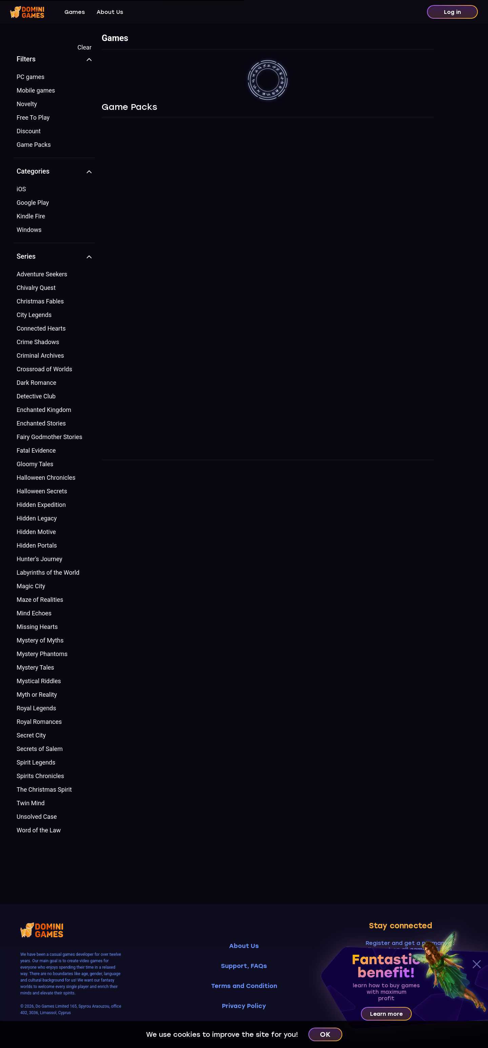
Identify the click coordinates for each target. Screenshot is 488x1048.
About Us (110, 12)
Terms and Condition (244, 986)
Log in (452, 12)
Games (74, 12)
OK (325, 1034)
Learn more (386, 1014)
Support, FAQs (244, 966)
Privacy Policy (244, 1006)
